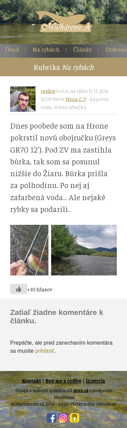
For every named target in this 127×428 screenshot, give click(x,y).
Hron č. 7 (76, 98)
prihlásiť (45, 351)
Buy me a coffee (63, 380)
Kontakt (31, 380)
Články (82, 49)
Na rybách (46, 49)
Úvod (12, 49)
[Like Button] (18, 289)
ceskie (48, 90)
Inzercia (95, 380)
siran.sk (80, 390)
